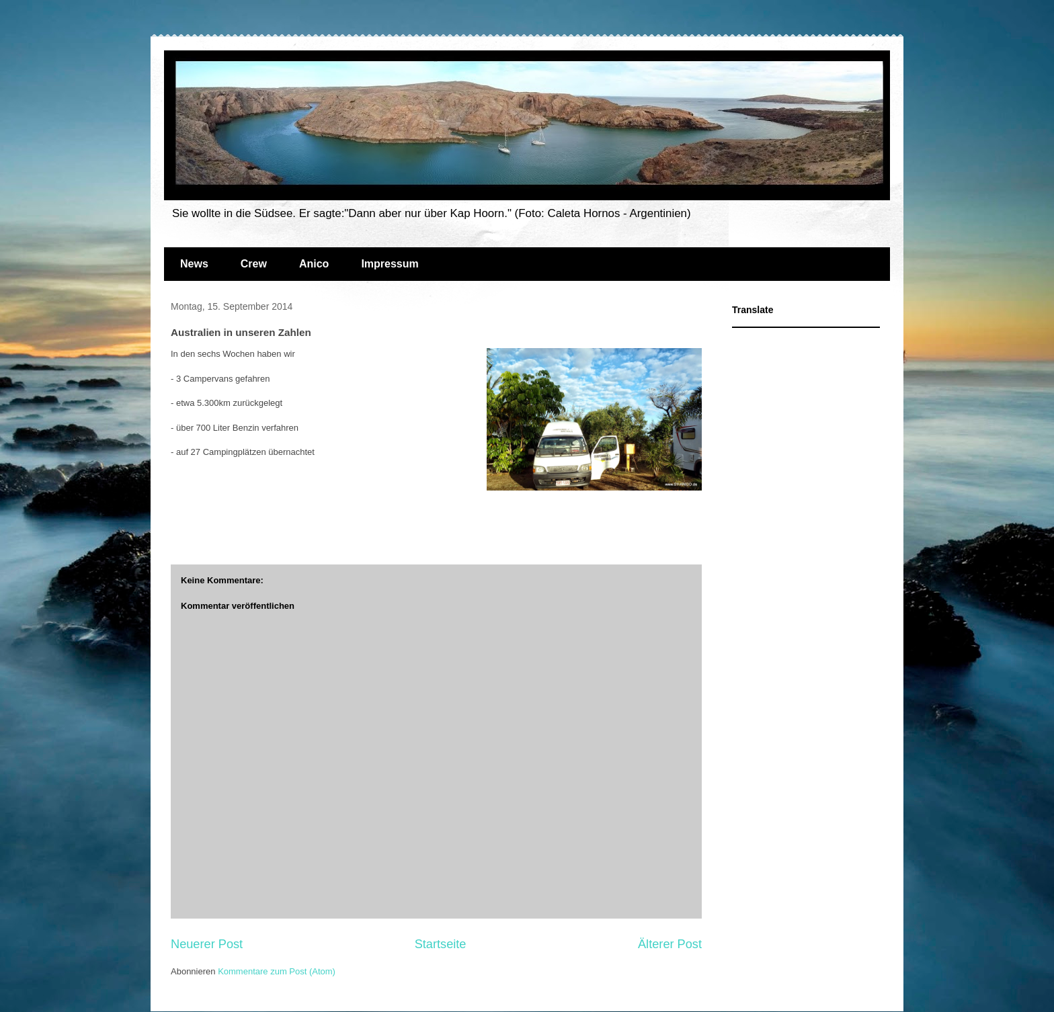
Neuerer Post (207, 944)
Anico (314, 263)
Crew (254, 263)
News (194, 263)
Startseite (441, 944)
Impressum (389, 263)
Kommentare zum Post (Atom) (276, 971)
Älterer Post (670, 944)
